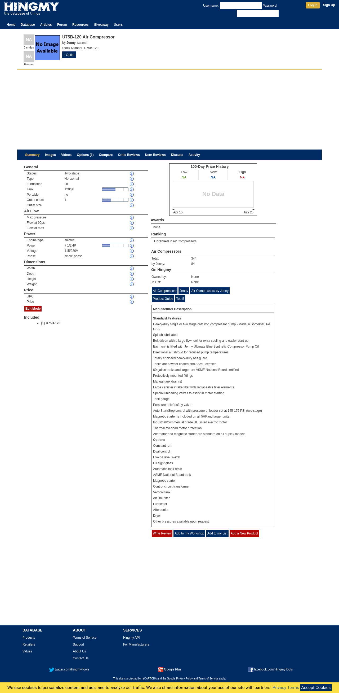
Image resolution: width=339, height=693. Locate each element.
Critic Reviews (129, 155)
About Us (79, 651)
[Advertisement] (169, 110)
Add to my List (217, 533)
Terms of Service (208, 678)
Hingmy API (131, 637)
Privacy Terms (286, 687)
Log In (313, 5)
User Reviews (155, 155)
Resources (80, 25)
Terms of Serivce (84, 637)
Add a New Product (244, 533)
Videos (66, 155)
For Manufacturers (136, 644)
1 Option (69, 55)
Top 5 (180, 299)
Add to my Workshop (189, 533)
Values (27, 651)
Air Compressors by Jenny (210, 291)
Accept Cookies (316, 687)
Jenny (184, 291)
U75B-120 (53, 323)
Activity (194, 155)
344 (194, 258)
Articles (46, 25)
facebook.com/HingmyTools (270, 669)
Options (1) (85, 155)
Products (29, 637)
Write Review (162, 533)
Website (82, 43)
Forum (62, 25)
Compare (106, 155)
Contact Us (80, 658)
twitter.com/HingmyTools (69, 669)
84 (193, 264)
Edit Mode (33, 308)
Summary (32, 155)
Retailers (29, 644)
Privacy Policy (184, 678)
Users (118, 25)
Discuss (177, 155)
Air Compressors (185, 241)
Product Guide (163, 299)
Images (50, 155)
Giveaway (101, 25)
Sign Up (329, 5)
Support (78, 644)
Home (11, 25)
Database (28, 25)
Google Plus (169, 669)
